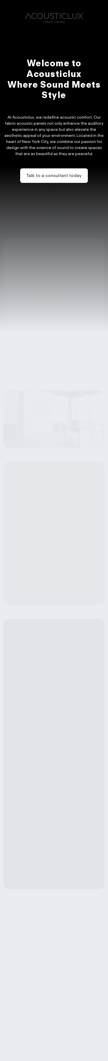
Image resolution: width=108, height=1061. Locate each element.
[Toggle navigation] (100, 16)
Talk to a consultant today (54, 175)
